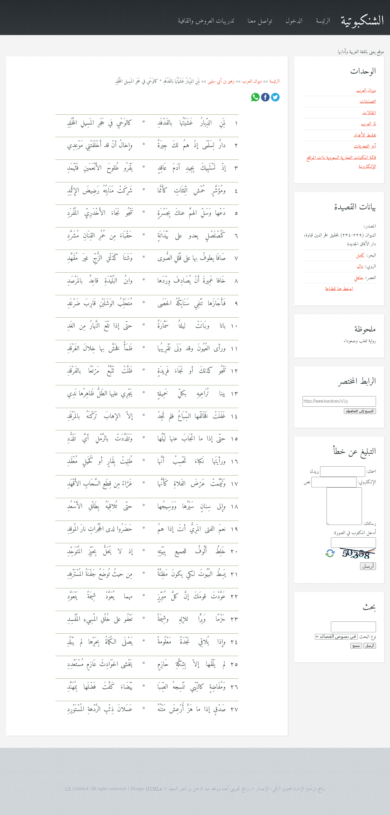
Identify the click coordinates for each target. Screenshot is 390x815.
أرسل (369, 646)
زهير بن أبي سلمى (221, 81)
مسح (356, 646)
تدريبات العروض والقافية (206, 21)
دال (360, 266)
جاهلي (359, 278)
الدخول (294, 21)
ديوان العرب (252, 81)
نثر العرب (368, 124)
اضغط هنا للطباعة (339, 289)
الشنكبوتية (362, 21)
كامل (360, 255)
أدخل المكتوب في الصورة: (354, 533)
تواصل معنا (259, 21)
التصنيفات (368, 101)
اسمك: (371, 471)
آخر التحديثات (365, 146)
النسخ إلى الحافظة (360, 411)
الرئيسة (323, 21)
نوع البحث (367, 637)
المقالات (369, 113)
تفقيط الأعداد (365, 135)
